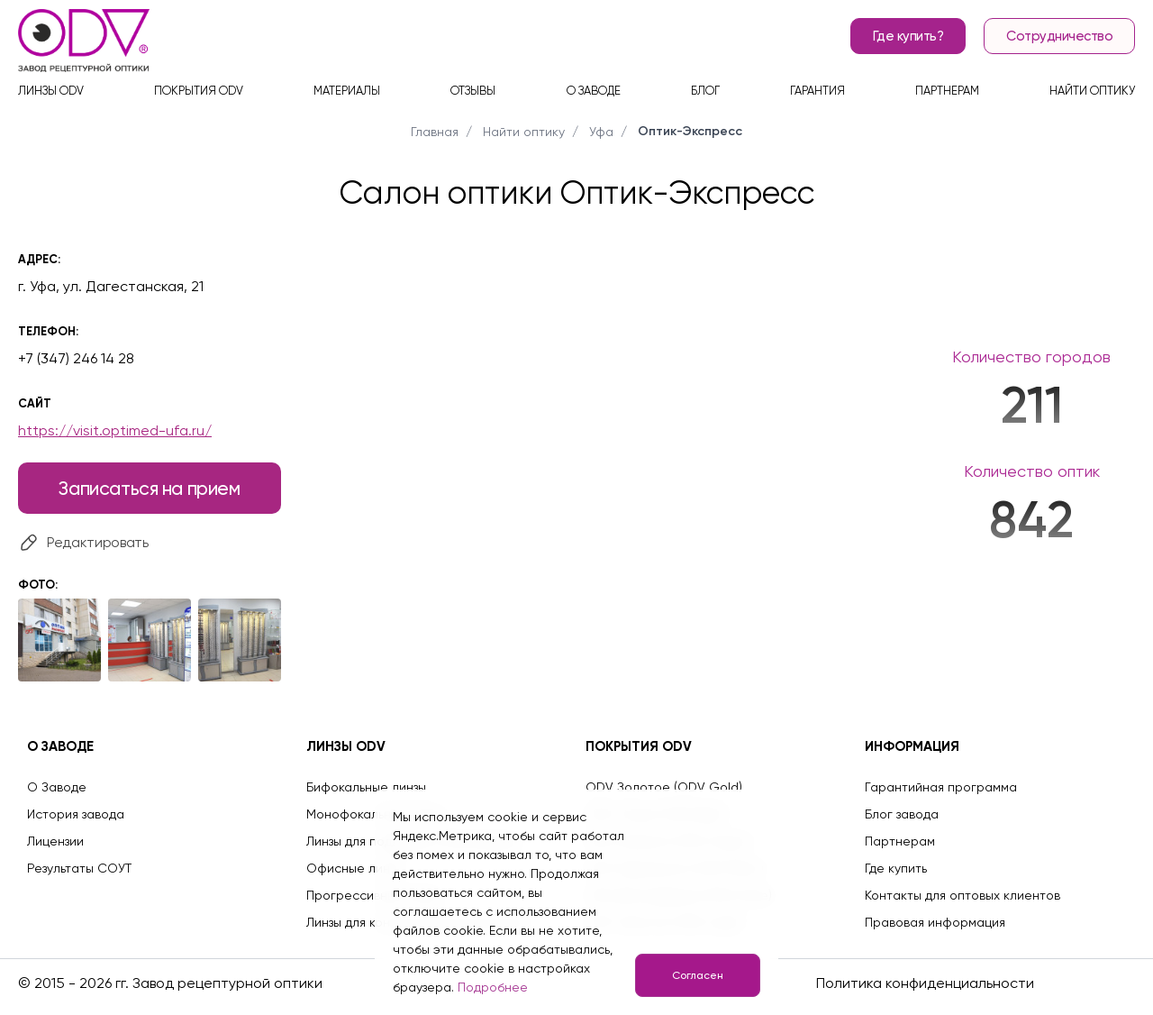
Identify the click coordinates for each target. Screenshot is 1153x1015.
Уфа (601, 131)
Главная (434, 131)
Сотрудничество (1059, 36)
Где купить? (908, 36)
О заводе (594, 90)
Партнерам (947, 90)
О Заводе (56, 787)
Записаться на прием (149, 488)
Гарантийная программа (941, 787)
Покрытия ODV (198, 90)
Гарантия (817, 90)
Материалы (346, 90)
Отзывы (472, 90)
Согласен (697, 975)
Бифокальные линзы (366, 787)
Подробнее (493, 987)
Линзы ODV (51, 90)
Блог (705, 90)
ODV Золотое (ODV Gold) (664, 787)
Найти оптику (1092, 90)
